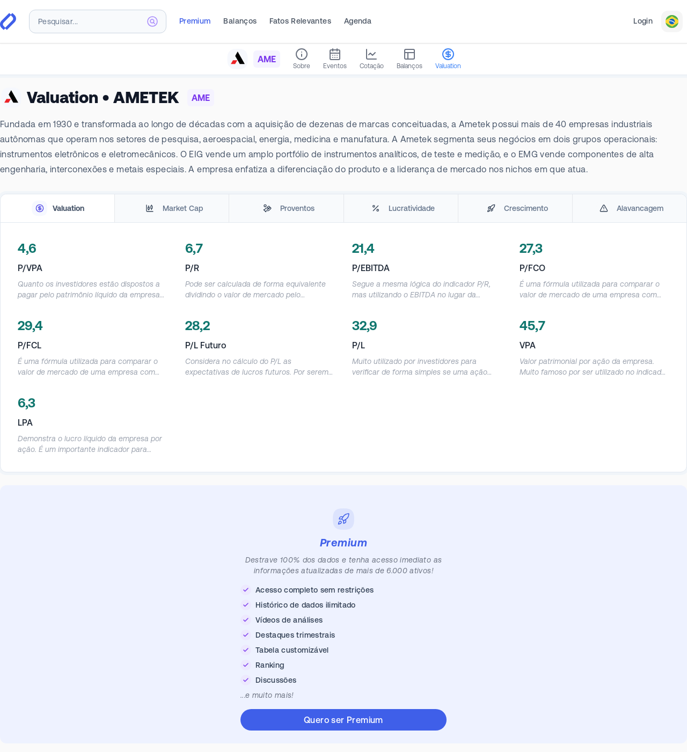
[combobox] (97, 21)
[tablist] (343, 208)
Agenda (357, 21)
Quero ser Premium (343, 720)
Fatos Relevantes (300, 21)
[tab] (57, 208)
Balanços (240, 21)
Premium (194, 21)
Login (643, 21)
